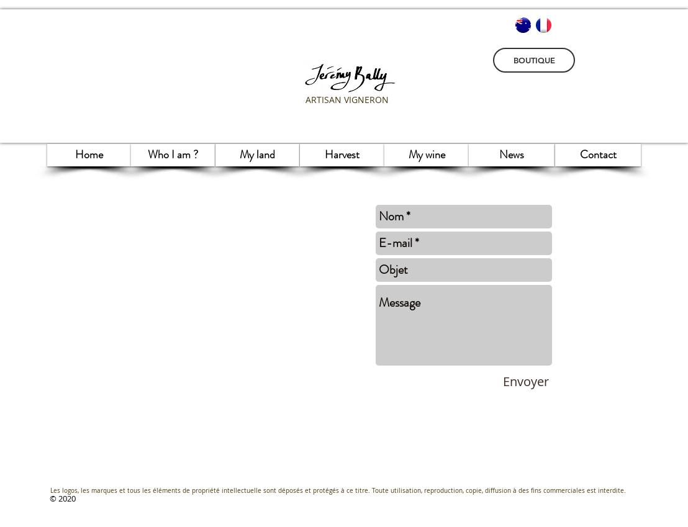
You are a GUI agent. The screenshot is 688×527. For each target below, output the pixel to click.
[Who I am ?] (173, 155)
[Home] (89, 155)
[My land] (257, 155)
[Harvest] (342, 155)
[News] (511, 155)
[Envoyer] (526, 382)
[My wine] (426, 155)
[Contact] (598, 155)
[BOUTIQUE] (534, 60)
